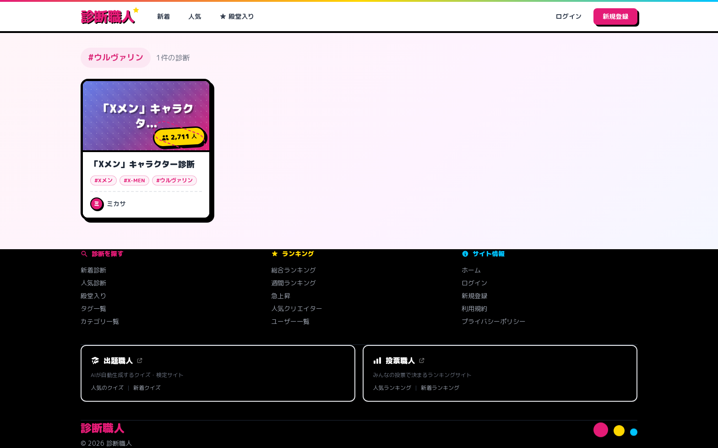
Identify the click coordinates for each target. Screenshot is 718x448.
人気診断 (93, 283)
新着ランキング (440, 388)
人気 (194, 16)
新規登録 (615, 16)
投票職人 (399, 360)
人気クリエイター (296, 308)
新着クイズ (147, 388)
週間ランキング (293, 283)
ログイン (569, 16)
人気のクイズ (107, 388)
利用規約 (474, 308)
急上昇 (280, 295)
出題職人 (117, 360)
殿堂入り (236, 16)
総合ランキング (293, 270)
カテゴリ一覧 (100, 321)
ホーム (471, 270)
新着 (163, 16)
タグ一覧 (93, 308)
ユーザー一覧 (290, 321)
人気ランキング (392, 388)
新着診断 (93, 270)
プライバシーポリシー (494, 321)
